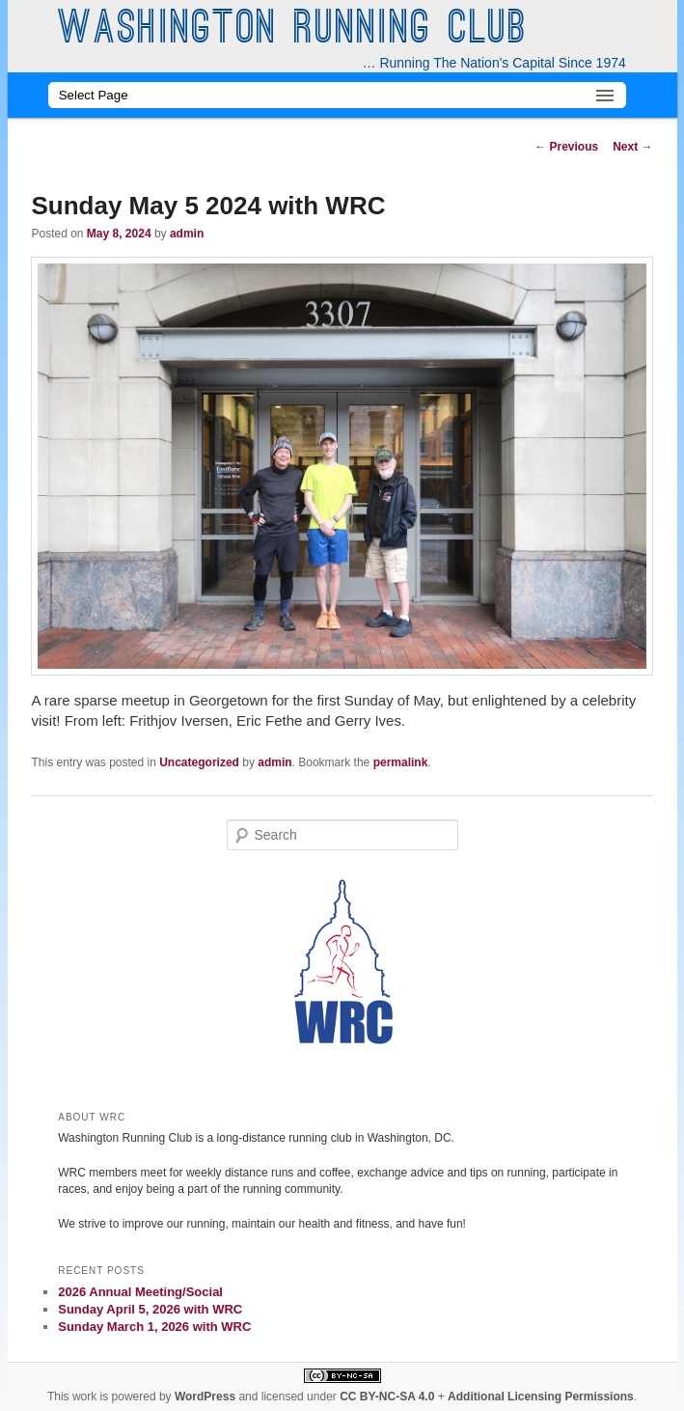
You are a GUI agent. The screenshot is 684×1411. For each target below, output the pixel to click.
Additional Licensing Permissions (541, 1396)
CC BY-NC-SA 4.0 (387, 1396)
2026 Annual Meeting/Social (140, 1292)
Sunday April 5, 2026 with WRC (150, 1309)
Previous (566, 146)
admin (187, 233)
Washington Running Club (293, 31)
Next (632, 146)
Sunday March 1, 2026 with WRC (154, 1326)
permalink (400, 762)
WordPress (205, 1396)
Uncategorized (199, 762)
